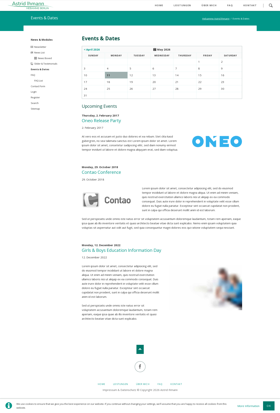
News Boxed (45, 58)
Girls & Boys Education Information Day (121, 250)
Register (35, 97)
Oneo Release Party (101, 120)
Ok (269, 406)
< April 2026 (92, 49)
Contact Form (38, 86)
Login (34, 91)
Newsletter (40, 47)
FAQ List (38, 80)
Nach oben (140, 349)
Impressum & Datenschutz (119, 390)
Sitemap (35, 108)
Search (270, 5)
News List (39, 52)
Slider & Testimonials (45, 63)
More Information (248, 406)
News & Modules (42, 39)
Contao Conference (101, 172)
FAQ (33, 75)
